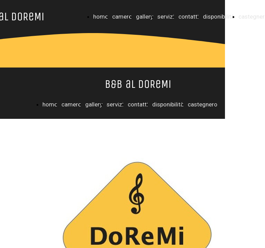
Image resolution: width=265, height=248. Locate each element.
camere (122, 16)
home (100, 16)
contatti (188, 16)
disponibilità (218, 16)
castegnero (202, 104)
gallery (144, 16)
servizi (165, 16)
